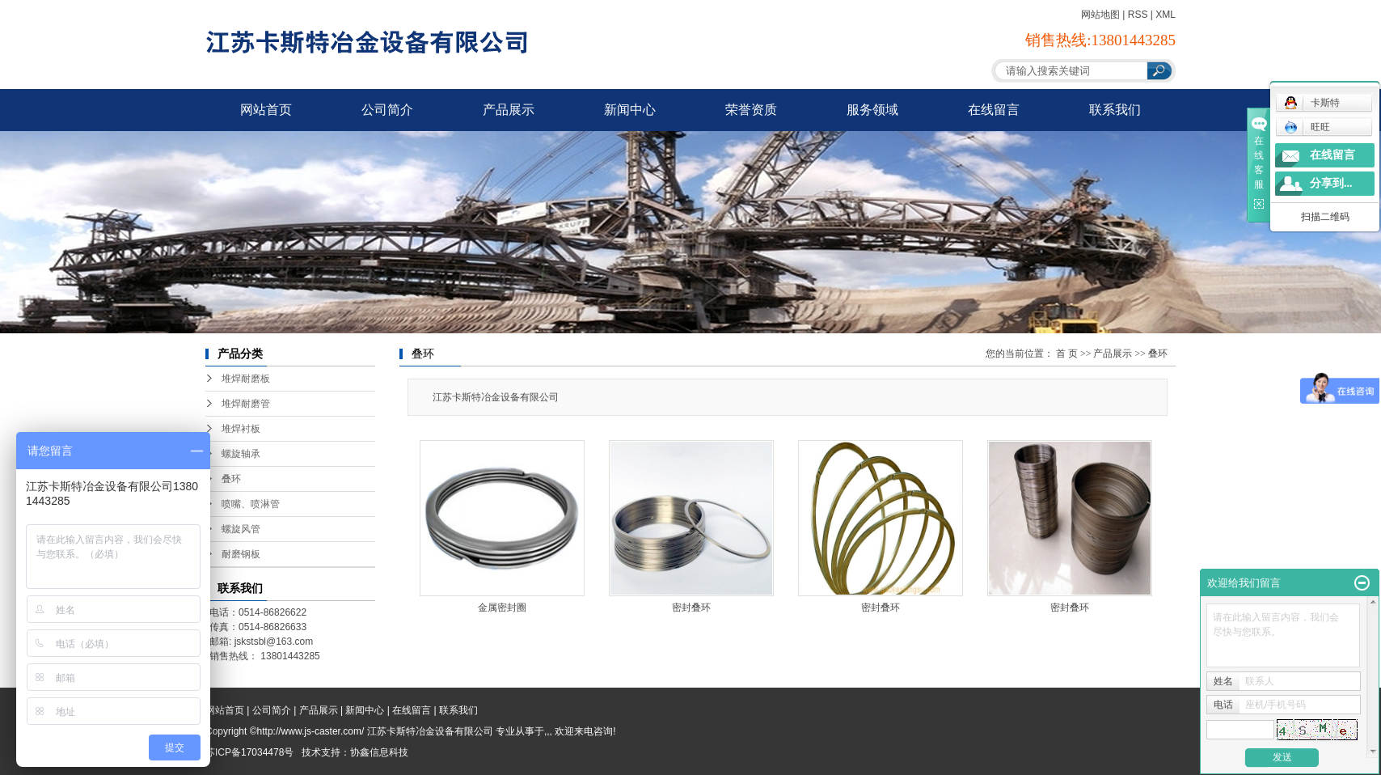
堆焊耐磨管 (246, 403)
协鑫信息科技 (379, 752)
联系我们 (1115, 109)
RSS (1138, 14)
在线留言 (994, 109)
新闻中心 (630, 109)
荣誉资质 (751, 109)
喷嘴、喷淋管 (251, 504)
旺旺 (1307, 127)
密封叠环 (691, 607)
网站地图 (1100, 14)
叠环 (231, 479)
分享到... (1331, 183)
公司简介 (387, 109)
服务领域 (872, 109)
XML (1165, 14)
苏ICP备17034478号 (249, 752)
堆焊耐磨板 (246, 378)
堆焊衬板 (241, 428)
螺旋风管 (241, 529)
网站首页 (266, 109)
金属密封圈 (502, 607)
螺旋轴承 (241, 453)
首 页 (1067, 353)
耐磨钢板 (241, 554)
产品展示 (508, 109)
